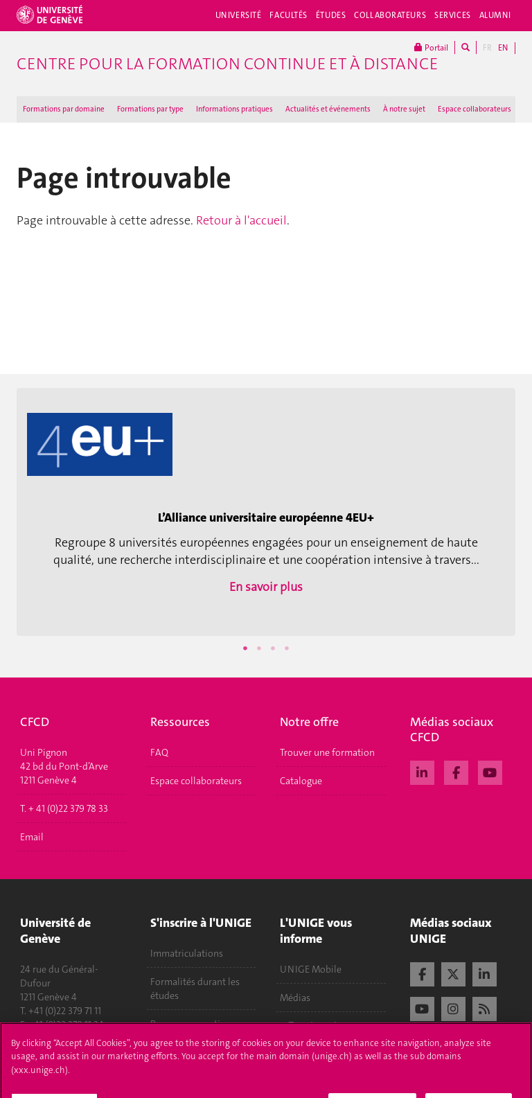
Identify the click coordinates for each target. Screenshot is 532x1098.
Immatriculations (186, 953)
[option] (266, 509)
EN (503, 47)
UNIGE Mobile (311, 969)
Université (238, 15)
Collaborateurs (390, 15)
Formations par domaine (64, 109)
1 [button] (245, 648)
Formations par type (150, 109)
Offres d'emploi (312, 1026)
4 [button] (287, 648)
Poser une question (190, 1024)
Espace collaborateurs (474, 109)
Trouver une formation (327, 752)
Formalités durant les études (195, 988)
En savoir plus (266, 586)
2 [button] (259, 648)
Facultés (288, 15)
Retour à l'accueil (241, 220)
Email (32, 837)
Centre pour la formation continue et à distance (227, 64)
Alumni (495, 15)
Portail (431, 47)
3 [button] (273, 648)
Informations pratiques (234, 109)
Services (452, 15)
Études (331, 15)
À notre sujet (404, 109)
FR (487, 47)
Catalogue (301, 780)
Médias (295, 997)
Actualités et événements (328, 109)
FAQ (159, 752)
